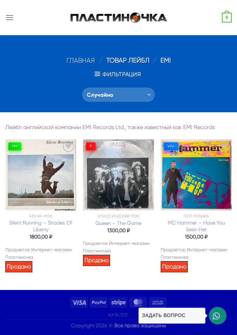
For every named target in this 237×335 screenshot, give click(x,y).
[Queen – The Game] (118, 174)
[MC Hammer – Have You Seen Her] (196, 174)
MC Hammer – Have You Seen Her (196, 226)
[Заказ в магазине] (118, 95)
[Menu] (9, 17)
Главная (80, 60)
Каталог (118, 314)
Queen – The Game (118, 223)
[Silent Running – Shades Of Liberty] (40, 174)
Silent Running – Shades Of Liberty (40, 226)
